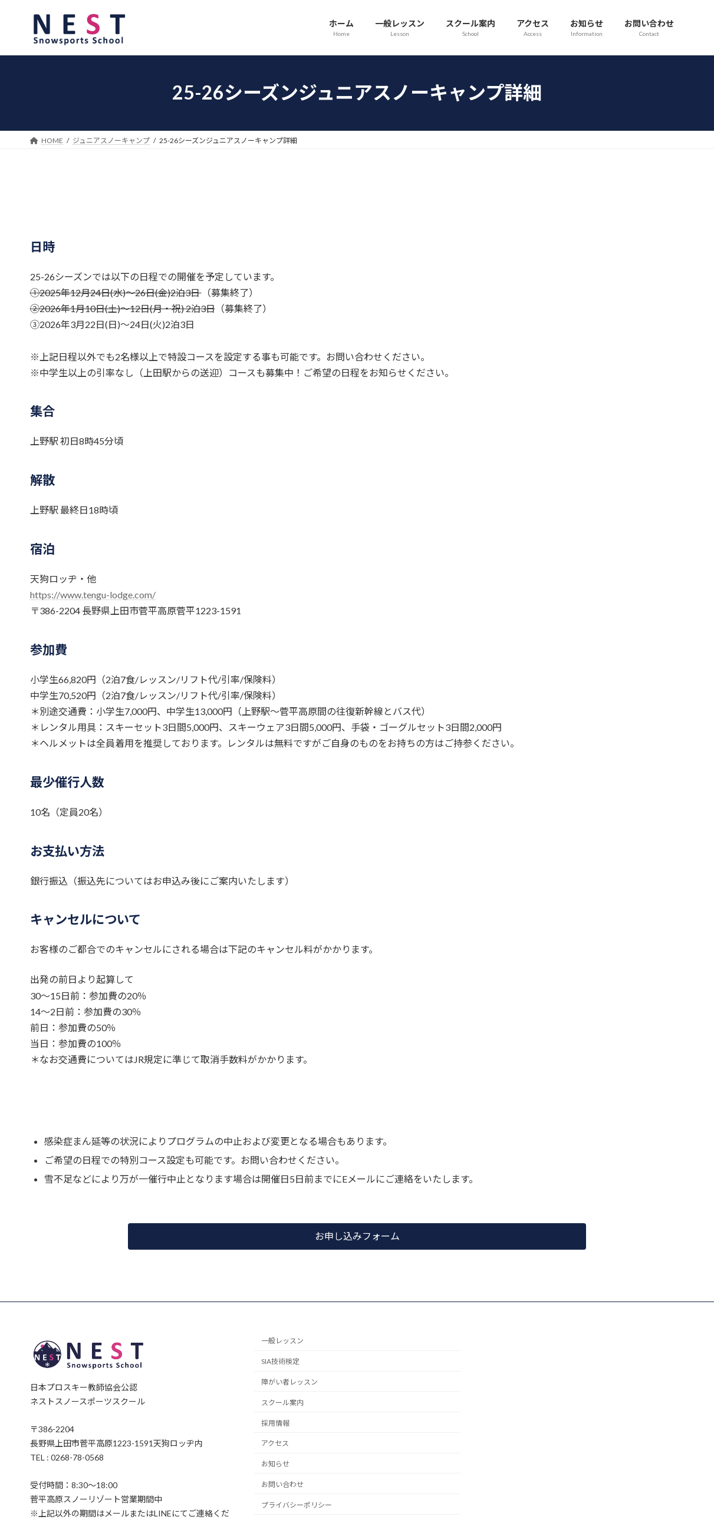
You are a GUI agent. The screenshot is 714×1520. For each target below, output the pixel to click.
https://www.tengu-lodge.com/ (93, 594)
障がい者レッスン (289, 1381)
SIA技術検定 (280, 1361)
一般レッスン (282, 1340)
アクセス (275, 1443)
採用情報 (275, 1422)
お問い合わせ (282, 1484)
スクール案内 (282, 1402)
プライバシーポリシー (296, 1504)
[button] (357, 1236)
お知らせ (275, 1463)
